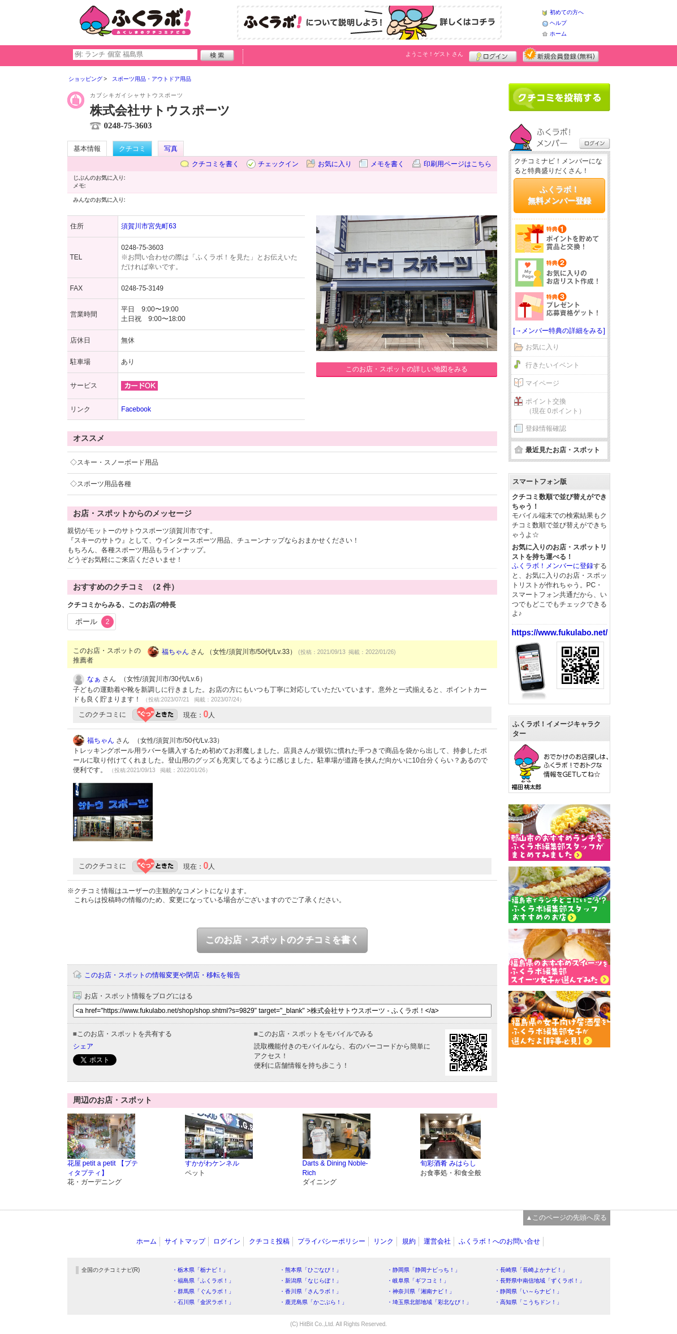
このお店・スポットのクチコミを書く (282, 940)
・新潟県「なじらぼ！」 (310, 1280)
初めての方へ (567, 12)
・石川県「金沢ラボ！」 (203, 1302)
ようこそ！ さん (435, 54)
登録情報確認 (545, 428)
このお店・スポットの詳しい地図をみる (407, 369)
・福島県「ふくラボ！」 (203, 1280)
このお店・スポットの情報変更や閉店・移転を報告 (162, 975)
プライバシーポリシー (331, 1241)
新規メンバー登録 (561, 54)
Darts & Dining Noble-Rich (335, 1168)
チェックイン (278, 164)
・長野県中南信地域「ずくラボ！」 (539, 1280)
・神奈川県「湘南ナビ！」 (421, 1291)
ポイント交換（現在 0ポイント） (555, 406)
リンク (383, 1241)
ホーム (558, 34)
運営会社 (437, 1241)
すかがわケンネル (212, 1163)
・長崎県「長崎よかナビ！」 (531, 1270)
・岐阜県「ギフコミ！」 (418, 1280)
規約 (409, 1241)
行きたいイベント (552, 365)
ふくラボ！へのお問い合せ (499, 1241)
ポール (94, 622)
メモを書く (387, 164)
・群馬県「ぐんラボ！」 (203, 1291)
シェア (83, 1046)
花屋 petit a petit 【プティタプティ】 (102, 1168)
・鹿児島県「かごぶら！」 (313, 1302)
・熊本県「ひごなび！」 (310, 1270)
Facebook (136, 409)
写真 (171, 149)
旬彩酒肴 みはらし (448, 1163)
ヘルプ (558, 23)
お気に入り (335, 164)
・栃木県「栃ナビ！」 (200, 1270)
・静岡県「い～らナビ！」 (528, 1291)
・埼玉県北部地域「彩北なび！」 (429, 1302)
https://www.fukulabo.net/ (560, 632)
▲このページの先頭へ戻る (566, 1218)
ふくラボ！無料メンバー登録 (559, 195)
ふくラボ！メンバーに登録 (552, 566)
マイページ (542, 383)
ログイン (493, 54)
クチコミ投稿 (269, 1241)
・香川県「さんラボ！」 (310, 1291)
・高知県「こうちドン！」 (528, 1302)
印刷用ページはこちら (457, 164)
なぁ (94, 679)
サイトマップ (185, 1241)
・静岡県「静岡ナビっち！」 (423, 1270)
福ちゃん (175, 652)
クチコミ (132, 149)
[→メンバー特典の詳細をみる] (559, 331)
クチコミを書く (215, 164)
